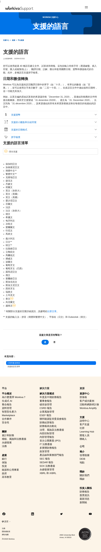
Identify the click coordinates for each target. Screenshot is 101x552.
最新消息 (84, 498)
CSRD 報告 (46, 408)
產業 (4, 455)
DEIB (82, 459)
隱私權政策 (6, 531)
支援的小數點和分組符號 (20, 122)
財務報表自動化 (48, 426)
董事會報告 (46, 401)
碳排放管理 (46, 404)
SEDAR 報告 (46, 462)
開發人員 (84, 435)
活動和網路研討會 (89, 404)
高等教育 (7, 477)
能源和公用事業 (10, 469)
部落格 (83, 397)
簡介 (82, 451)
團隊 (4, 431)
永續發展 (7, 442)
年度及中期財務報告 (50, 397)
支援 (82, 417)
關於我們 (84, 475)
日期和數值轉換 (13, 363)
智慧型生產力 (9, 411)
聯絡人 (83, 439)
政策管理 (44, 451)
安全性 (5, 422)
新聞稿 (83, 502)
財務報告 (84, 491)
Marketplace (8, 415)
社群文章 (52, 311)
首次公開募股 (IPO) (50, 440)
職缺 (82, 471)
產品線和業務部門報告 (52, 455)
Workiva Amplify (88, 408)
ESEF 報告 (45, 415)
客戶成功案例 (87, 401)
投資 (4, 466)
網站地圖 (5, 535)
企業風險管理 (47, 411)
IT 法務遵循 (46, 444)
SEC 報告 (45, 458)
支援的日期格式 (15, 130)
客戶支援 (84, 424)
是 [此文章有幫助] (45, 342)
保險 (4, 462)
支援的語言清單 (13, 366)
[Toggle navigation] (89, 7)
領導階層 (84, 455)
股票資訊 (84, 495)
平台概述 (7, 393)
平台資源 (21, 40)
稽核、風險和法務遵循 (14, 439)
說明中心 (84, 420)
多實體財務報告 (48, 447)
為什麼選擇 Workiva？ (14, 397)
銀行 (4, 459)
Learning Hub (87, 431)
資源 (13, 40)
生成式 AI (7, 401)
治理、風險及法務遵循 (52, 429)
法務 (4, 446)
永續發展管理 (47, 469)
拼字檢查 (12, 137)
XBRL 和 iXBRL (48, 473)
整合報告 (7, 404)
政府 (4, 473)
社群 (82, 428)
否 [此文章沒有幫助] (54, 342)
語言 (7, 521)
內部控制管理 (47, 433)
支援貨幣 (12, 115)
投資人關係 (86, 488)
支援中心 (6, 40)
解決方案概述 (47, 393)
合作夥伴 (7, 419)
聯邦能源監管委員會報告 (53, 419)
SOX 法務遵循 (47, 466)
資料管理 (7, 408)
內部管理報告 (47, 437)
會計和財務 (8, 435)
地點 (82, 462)
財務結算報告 (47, 422)
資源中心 (84, 393)
